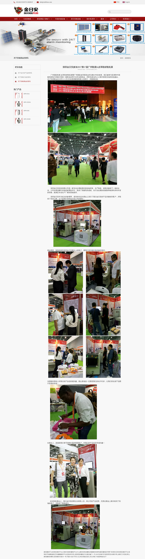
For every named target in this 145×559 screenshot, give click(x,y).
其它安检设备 (77, 19)
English (127, 2)
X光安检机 (28, 19)
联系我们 (127, 19)
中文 (118, 2)
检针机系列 (92, 19)
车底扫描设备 (61, 19)
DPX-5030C (27, 119)
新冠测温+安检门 (44, 19)
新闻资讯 (128, 58)
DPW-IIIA (27, 94)
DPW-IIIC (27, 110)
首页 (17, 19)
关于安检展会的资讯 (24, 81)
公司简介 (114, 19)
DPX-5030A (27, 102)
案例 (103, 19)
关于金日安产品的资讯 (25, 73)
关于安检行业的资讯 (24, 77)
